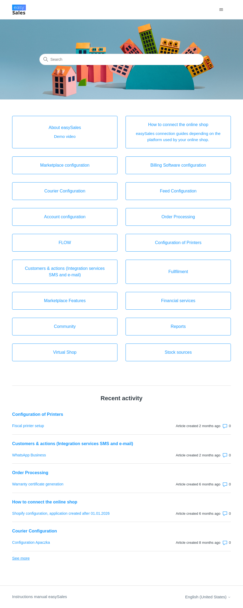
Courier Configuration (34, 531)
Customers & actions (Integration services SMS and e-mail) (72, 443)
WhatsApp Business (29, 455)
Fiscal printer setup (28, 426)
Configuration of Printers (37, 414)
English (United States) (208, 597)
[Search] (121, 59)
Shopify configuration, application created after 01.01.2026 (61, 513)
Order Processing (30, 472)
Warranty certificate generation (37, 484)
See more (21, 558)
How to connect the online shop (44, 502)
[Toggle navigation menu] (221, 9)
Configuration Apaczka (31, 542)
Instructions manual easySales (39, 596)
